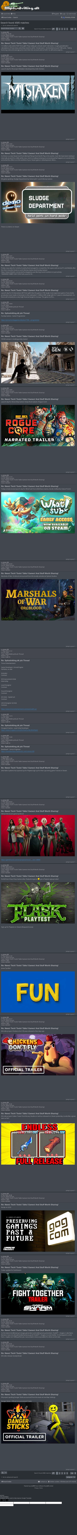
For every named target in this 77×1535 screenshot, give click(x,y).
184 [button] (72, 29)
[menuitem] (13, 13)
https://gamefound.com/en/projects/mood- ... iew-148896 (20, 860)
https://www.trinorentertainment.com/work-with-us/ (19, 709)
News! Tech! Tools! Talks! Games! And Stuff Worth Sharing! (24, 36)
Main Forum (10, 35)
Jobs (7, 305)
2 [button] (59, 29)
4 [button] (64, 29)
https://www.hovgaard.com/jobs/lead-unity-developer (19, 730)
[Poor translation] (5, 1500)
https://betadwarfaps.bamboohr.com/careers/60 (17, 751)
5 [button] (67, 29)
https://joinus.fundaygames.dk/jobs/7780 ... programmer (20, 320)
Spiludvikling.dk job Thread (14, 307)
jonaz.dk (6, 32)
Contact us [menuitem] (42, 1482)
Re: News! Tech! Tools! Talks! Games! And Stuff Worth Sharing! (29, 43)
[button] (53, 29)
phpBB (32, 1486)
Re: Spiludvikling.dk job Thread (15, 313)
